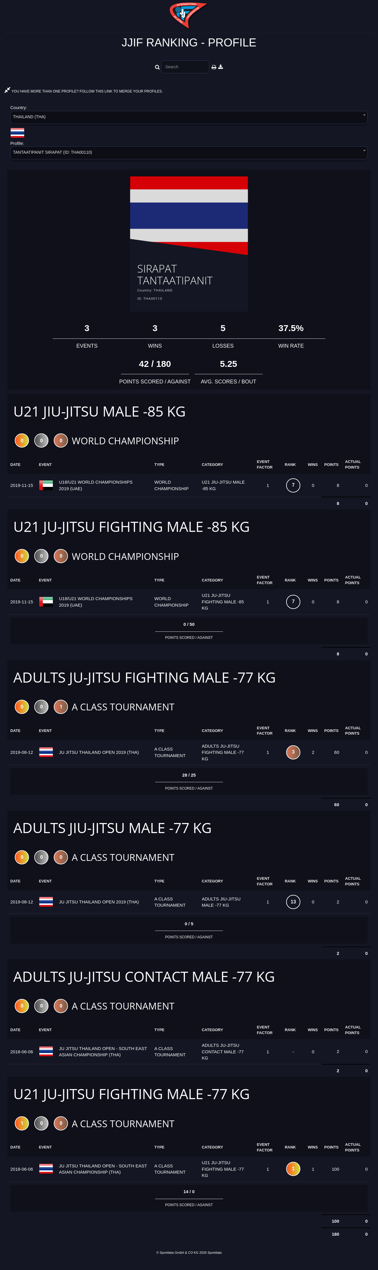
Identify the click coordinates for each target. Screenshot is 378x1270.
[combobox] (189, 118)
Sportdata (215, 1260)
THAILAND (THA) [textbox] (29, 116)
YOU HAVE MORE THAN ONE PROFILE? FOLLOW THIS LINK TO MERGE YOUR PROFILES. (83, 91)
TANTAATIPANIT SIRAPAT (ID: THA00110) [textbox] (52, 152)
